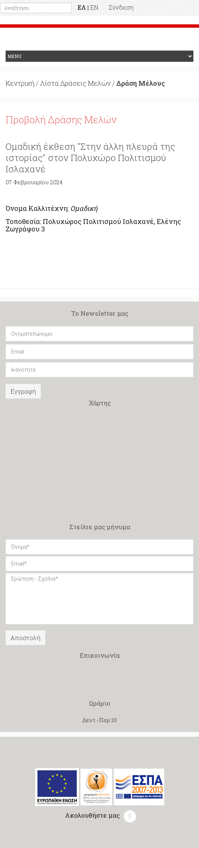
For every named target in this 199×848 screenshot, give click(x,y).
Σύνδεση (121, 7)
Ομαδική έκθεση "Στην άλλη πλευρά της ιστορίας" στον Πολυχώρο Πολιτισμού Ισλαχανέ (90, 157)
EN (94, 7)
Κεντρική (20, 83)
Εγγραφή (23, 391)
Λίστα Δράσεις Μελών (75, 83)
